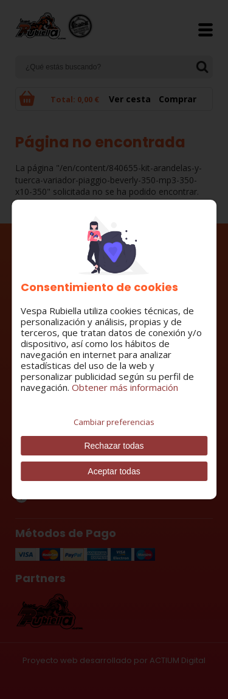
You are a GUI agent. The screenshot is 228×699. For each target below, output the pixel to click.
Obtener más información (125, 387)
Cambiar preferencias (114, 421)
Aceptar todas (114, 471)
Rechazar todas (113, 446)
